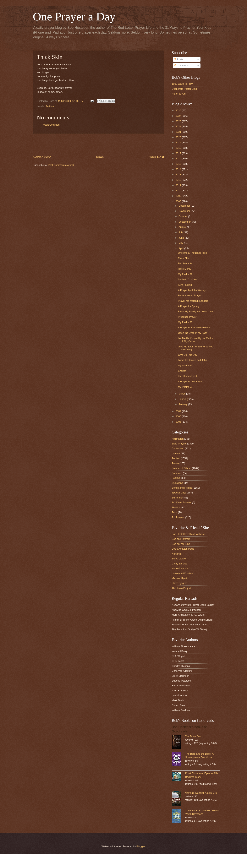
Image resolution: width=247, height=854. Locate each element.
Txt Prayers (178, 517)
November (184, 210)
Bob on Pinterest (181, 538)
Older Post (156, 157)
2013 (179, 174)
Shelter (182, 370)
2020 (179, 137)
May (181, 243)
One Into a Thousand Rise (192, 252)
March (182, 393)
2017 (179, 153)
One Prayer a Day (74, 16)
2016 (179, 158)
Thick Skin (183, 258)
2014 (179, 169)
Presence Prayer (187, 316)
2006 (179, 416)
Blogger (140, 846)
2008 (179, 201)
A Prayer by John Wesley (192, 290)
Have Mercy (184, 268)
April (181, 248)
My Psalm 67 (185, 365)
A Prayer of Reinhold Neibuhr (194, 327)
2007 (179, 411)
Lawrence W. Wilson (183, 573)
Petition (50, 106)
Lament (176, 453)
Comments (181, 65)
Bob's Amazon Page (183, 548)
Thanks (176, 507)
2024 (179, 115)
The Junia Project (181, 588)
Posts (178, 59)
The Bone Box (193, 736)
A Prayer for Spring (188, 306)
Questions (177, 482)
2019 (179, 142)
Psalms (176, 477)
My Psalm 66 (185, 386)
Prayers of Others (181, 468)
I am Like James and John (192, 360)
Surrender (177, 497)
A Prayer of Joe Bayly (190, 381)
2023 (179, 121)
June (181, 237)
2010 (179, 190)
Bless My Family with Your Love (195, 311)
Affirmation (178, 438)
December (184, 205)
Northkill (176, 553)
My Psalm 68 (185, 322)
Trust (174, 512)
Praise (175, 463)
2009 (179, 195)
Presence (177, 473)
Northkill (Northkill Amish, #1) (201, 792)
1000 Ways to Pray (182, 83)
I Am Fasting (185, 284)
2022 (179, 126)
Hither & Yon (179, 93)
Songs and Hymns (182, 487)
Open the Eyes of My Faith (192, 332)
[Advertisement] (98, 144)
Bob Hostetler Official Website (188, 534)
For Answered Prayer (189, 295)
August (182, 227)
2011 (179, 185)
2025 (179, 110)
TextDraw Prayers (181, 502)
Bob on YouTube (181, 543)
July (181, 232)
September (184, 221)
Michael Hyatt (179, 578)
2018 (179, 147)
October (183, 216)
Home (99, 157)
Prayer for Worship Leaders (193, 300)
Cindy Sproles (179, 563)
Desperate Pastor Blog (184, 88)
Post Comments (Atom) (61, 165)
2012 (179, 179)
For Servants (185, 263)
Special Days (179, 492)
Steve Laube (179, 558)
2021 (179, 131)
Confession (178, 448)
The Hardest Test (187, 376)
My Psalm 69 (185, 274)
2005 (179, 421)
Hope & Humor (180, 568)
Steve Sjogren (179, 583)
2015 (179, 163)
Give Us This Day (187, 354)
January (183, 404)
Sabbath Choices (187, 279)
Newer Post (42, 157)
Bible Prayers (179, 443)
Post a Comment (51, 124)
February (183, 399)
